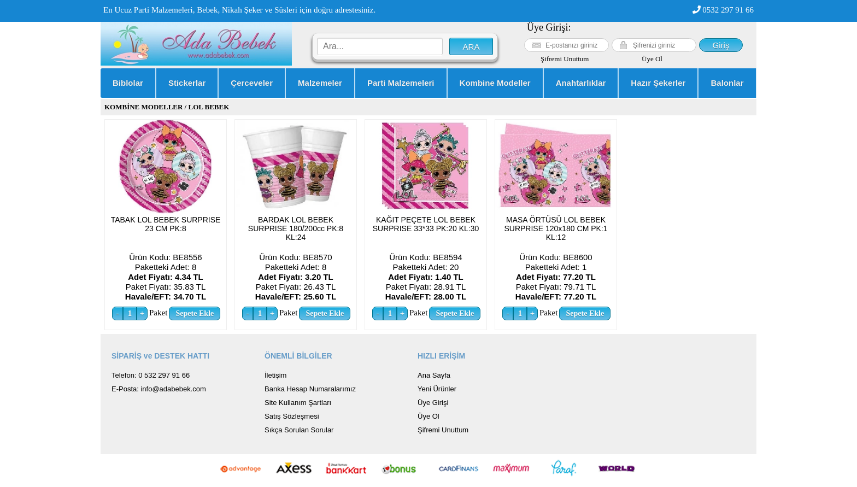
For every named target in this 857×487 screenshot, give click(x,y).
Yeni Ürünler (437, 389)
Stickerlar (187, 82)
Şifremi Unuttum (565, 59)
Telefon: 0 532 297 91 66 (150, 375)
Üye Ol (652, 59)
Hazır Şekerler (658, 82)
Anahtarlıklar (581, 82)
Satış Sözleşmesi (292, 416)
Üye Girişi (433, 402)
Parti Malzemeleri (401, 82)
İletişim (275, 375)
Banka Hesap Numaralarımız (310, 389)
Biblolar (128, 82)
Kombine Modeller (495, 82)
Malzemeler (320, 82)
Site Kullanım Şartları (298, 402)
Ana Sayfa (434, 375)
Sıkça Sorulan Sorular (299, 430)
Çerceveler (252, 82)
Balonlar (727, 82)
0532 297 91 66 (723, 9)
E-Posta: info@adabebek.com (158, 389)
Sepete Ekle (195, 313)
